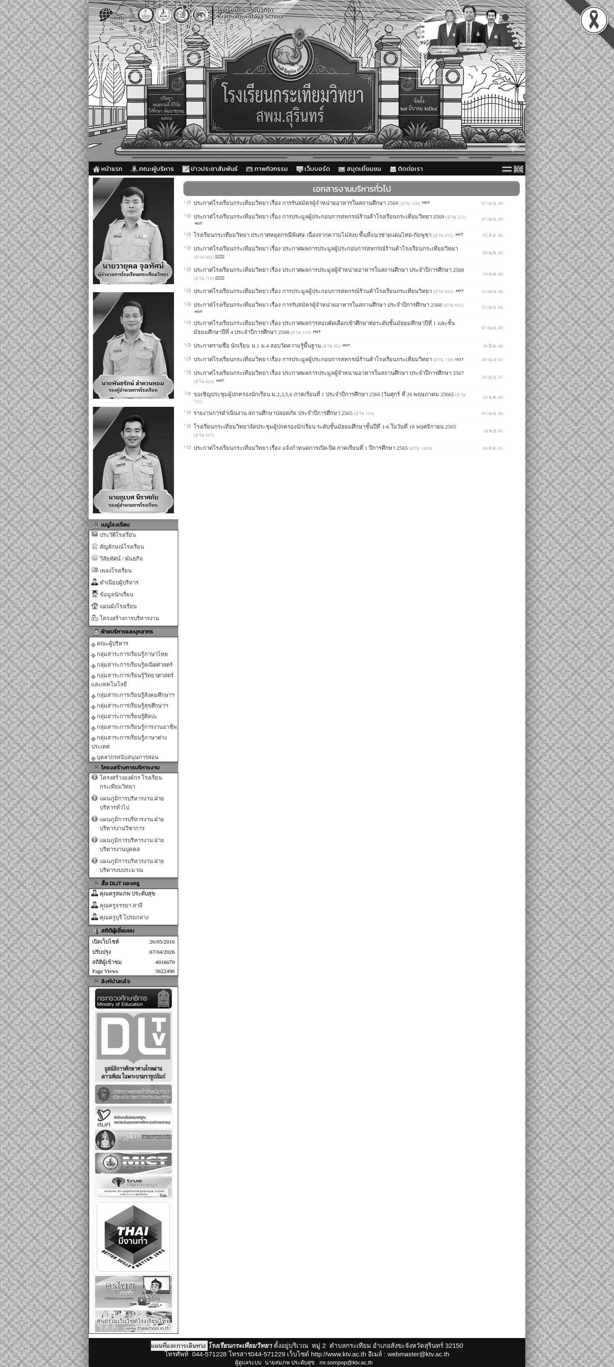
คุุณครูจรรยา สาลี (121, 905)
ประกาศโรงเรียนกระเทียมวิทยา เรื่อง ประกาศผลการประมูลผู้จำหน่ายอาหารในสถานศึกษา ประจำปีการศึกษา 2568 (329, 270)
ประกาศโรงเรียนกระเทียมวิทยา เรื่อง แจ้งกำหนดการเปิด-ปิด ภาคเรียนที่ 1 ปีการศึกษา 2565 (301, 448)
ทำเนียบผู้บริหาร (119, 582)
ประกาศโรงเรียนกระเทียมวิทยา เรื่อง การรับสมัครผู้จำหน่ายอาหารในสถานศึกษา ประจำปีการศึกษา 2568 (318, 305)
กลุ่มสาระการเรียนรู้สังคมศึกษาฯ (132, 695)
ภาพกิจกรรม (267, 168)
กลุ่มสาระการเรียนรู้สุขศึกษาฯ (129, 705)
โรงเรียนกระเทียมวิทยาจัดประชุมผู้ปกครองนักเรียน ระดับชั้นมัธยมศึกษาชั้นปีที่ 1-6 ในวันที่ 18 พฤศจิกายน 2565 (325, 426)
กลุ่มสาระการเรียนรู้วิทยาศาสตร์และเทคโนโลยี (132, 680)
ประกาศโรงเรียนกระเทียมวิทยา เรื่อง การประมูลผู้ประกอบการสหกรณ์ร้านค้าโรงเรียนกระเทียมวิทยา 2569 (320, 216)
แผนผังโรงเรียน (118, 606)
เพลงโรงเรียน (116, 570)
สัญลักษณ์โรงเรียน (122, 547)
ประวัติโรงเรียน (118, 535)
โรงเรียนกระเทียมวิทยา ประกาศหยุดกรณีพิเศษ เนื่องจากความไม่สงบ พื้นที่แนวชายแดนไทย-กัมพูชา (313, 235)
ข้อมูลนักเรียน (116, 594)
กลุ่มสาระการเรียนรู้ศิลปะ (124, 716)
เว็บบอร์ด (313, 168)
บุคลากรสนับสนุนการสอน (125, 757)
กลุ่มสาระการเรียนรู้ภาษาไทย (129, 654)
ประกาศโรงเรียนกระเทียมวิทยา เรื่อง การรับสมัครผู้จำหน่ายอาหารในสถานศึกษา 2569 (297, 203)
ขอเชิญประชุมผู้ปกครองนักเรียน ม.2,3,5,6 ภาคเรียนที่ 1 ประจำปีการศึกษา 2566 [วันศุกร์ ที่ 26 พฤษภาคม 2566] (324, 394)
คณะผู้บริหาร (152, 168)
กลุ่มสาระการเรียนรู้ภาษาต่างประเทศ (129, 742)
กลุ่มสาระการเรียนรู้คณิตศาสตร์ (132, 665)
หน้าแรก (107, 168)
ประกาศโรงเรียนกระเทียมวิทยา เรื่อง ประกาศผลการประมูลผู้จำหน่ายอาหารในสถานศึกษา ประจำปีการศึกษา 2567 (329, 373)
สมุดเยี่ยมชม (360, 168)
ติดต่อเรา (406, 168)
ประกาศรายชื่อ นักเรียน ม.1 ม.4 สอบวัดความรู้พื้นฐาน (258, 345)
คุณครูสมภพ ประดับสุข (127, 893)
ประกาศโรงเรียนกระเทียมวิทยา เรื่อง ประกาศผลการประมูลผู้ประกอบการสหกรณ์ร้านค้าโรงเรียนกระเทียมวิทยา (326, 248)
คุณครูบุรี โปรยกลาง (124, 917)
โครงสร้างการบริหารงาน (129, 618)
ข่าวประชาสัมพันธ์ (209, 168)
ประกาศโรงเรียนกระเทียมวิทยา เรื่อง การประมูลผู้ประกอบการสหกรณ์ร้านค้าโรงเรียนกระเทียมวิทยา (313, 291)
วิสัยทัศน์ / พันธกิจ (121, 558)
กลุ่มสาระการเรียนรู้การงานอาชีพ (134, 727)
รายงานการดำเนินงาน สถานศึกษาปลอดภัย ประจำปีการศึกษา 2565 (274, 413)
